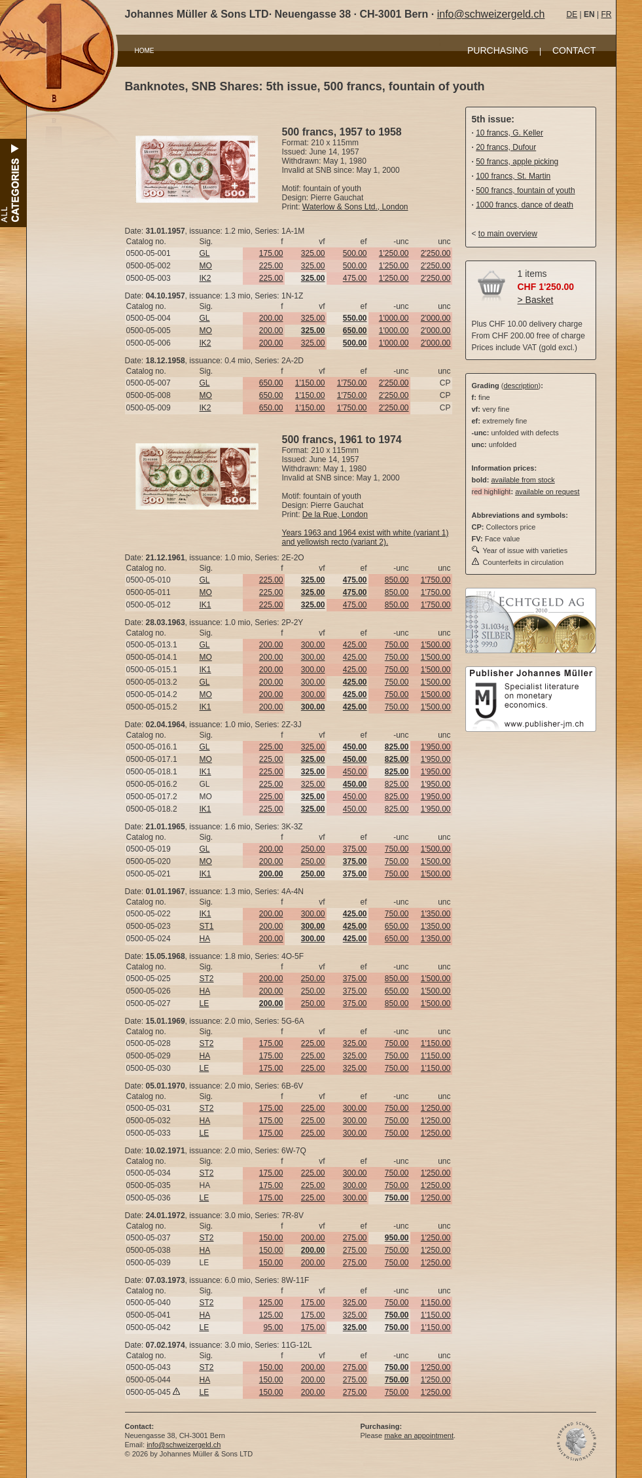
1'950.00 (436, 746)
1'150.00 (310, 383)
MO (206, 265)
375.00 (355, 849)
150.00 (271, 1237)
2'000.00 (436, 318)
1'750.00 (352, 383)
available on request (547, 492)
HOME (144, 50)
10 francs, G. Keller (509, 132)
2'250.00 (436, 253)
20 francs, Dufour (506, 147)
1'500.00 (436, 644)
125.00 (271, 1302)
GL (205, 253)
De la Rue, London (335, 514)
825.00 (397, 784)
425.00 (355, 644)
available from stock (522, 480)
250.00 (313, 849)
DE (572, 14)
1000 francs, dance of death (524, 204)
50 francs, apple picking (517, 161)
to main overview (507, 233)
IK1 (205, 604)
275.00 (355, 1237)
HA (205, 938)
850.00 (397, 580)
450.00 (355, 771)
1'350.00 (436, 913)
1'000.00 (394, 318)
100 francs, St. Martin (513, 176)
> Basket (536, 300)
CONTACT (574, 50)
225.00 (271, 265)
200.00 (271, 318)
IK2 (205, 278)
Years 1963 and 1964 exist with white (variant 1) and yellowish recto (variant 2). (365, 537)
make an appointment (419, 1435)
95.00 (273, 1327)
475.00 (355, 278)
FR (606, 14)
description (520, 385)
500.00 (355, 253)
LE (204, 1003)
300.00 (313, 644)
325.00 (313, 253)
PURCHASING (497, 50)
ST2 (207, 978)
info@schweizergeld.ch (491, 14)
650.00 (271, 383)
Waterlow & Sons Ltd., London (355, 206)
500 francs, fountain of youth (525, 190)
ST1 (207, 926)
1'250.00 (394, 253)
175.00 (271, 253)
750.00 (397, 644)
